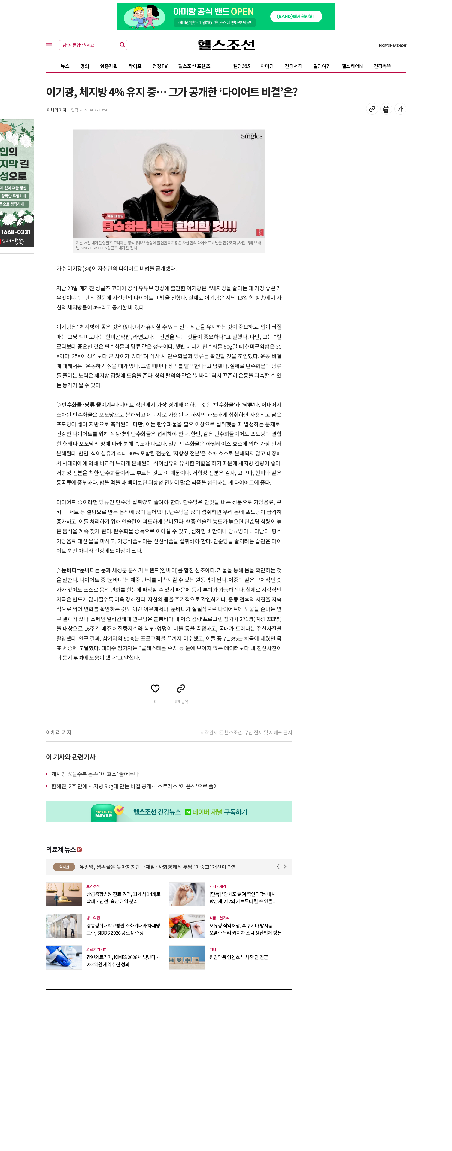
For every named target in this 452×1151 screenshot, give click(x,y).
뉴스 (65, 65)
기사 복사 (372, 109)
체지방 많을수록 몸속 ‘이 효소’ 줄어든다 (95, 774)
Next (286, 866)
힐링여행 (322, 65)
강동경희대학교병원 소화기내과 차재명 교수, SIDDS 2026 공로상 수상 (123, 929)
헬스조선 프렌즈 (194, 65)
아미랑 (267, 65)
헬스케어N (352, 65)
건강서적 (293, 65)
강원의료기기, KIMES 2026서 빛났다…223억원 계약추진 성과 (123, 960)
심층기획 (109, 65)
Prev (279, 866)
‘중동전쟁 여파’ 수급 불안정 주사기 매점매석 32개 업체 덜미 (143, 866)
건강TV (160, 65)
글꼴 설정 (400, 109)
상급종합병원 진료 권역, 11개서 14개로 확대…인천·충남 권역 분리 (123, 897)
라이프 (135, 65)
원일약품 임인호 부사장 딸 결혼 (238, 957)
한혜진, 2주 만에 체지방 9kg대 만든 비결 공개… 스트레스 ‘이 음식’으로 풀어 (134, 786)
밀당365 (241, 65)
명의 (84, 65)
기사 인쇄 (386, 109)
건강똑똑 (382, 65)
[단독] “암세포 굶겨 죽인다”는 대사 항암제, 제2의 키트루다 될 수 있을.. (242, 897)
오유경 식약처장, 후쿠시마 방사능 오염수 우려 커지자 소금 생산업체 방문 (245, 929)
